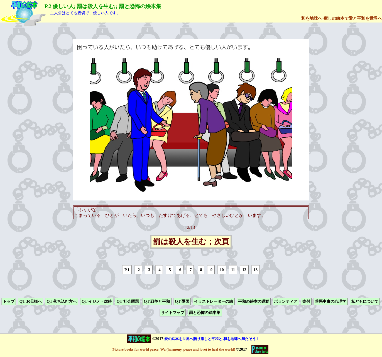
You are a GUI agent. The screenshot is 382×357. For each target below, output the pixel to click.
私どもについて (364, 301)
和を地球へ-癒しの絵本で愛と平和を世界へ (341, 18)
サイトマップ (172, 313)
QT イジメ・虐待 (97, 301)
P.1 (126, 269)
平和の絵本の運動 (253, 301)
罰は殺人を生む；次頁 (191, 242)
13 (256, 269)
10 (222, 269)
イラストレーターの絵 (213, 301)
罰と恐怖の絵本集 (204, 313)
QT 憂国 (182, 301)
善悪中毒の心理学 (330, 301)
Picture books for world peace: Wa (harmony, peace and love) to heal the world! (173, 349)
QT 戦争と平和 (157, 301)
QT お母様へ (30, 301)
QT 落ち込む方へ (61, 301)
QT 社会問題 (128, 301)
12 (244, 269)
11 (233, 269)
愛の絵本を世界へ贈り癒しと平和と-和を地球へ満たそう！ (211, 339)
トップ (8, 301)
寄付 (306, 301)
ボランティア (285, 301)
